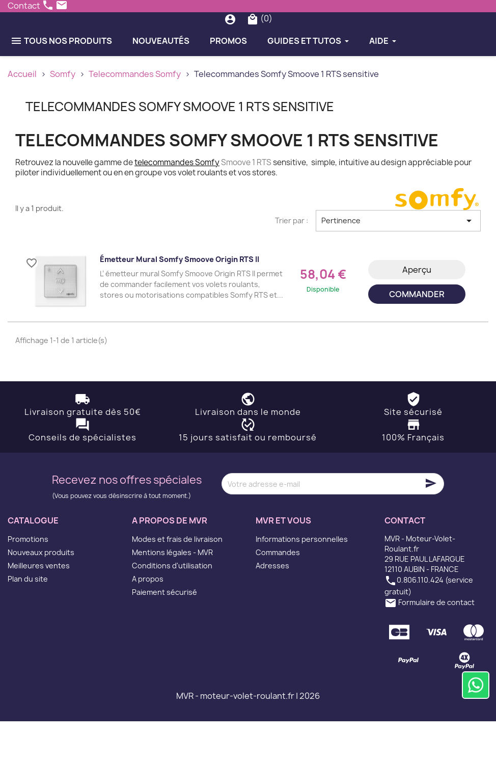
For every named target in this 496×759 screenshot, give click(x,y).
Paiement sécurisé (164, 630)
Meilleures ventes (39, 603)
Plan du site (28, 616)
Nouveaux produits (41, 590)
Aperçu (416, 307)
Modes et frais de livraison (177, 577)
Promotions (28, 577)
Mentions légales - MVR (172, 590)
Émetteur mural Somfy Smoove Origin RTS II (179, 297)
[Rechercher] (251, 38)
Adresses (272, 603)
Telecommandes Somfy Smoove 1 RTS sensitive (179, 144)
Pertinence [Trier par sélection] (398, 258)
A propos (147, 616)
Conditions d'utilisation (172, 603)
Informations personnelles (302, 577)
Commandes (278, 590)
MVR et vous (283, 558)
